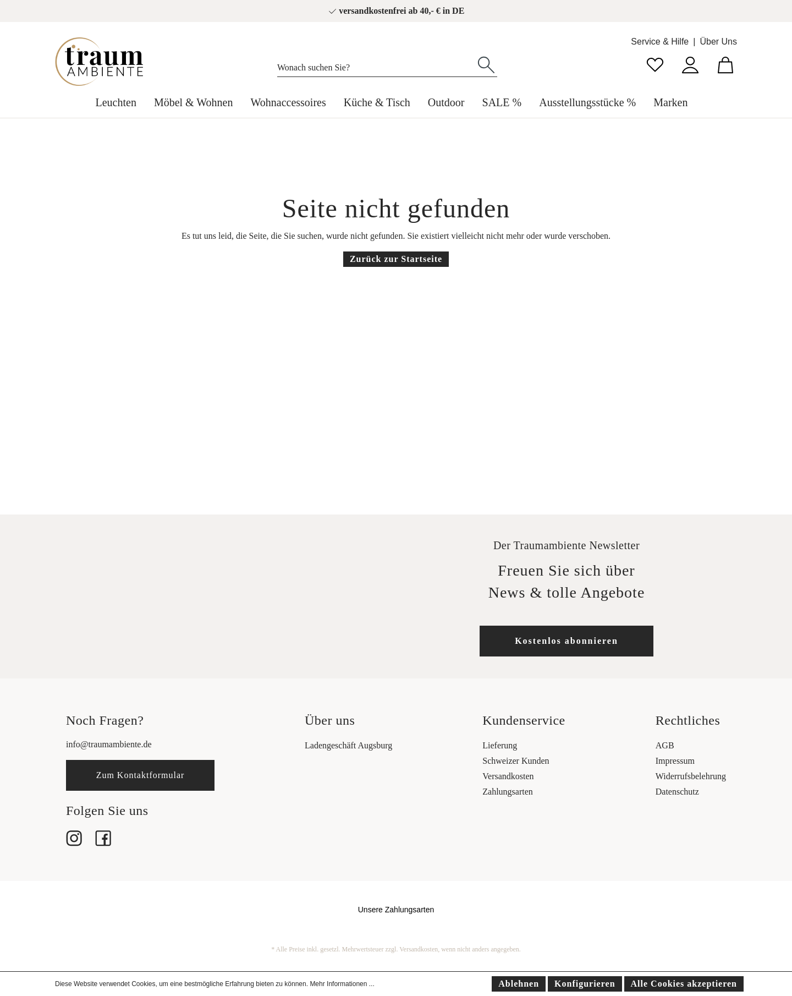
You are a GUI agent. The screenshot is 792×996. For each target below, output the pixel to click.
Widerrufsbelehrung (691, 776)
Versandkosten (508, 776)
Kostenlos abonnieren (566, 640)
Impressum (675, 760)
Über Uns (718, 41)
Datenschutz (677, 791)
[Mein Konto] (690, 63)
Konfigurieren (584, 983)
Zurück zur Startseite (396, 259)
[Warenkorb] (725, 63)
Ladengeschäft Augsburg (348, 745)
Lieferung (499, 745)
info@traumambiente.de (109, 744)
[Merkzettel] (655, 63)
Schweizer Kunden (515, 760)
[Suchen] (486, 64)
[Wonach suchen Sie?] (376, 65)
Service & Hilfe (660, 41)
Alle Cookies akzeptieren (684, 983)
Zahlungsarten (507, 791)
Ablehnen (518, 983)
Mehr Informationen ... (342, 984)
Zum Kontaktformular (140, 775)
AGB (665, 745)
